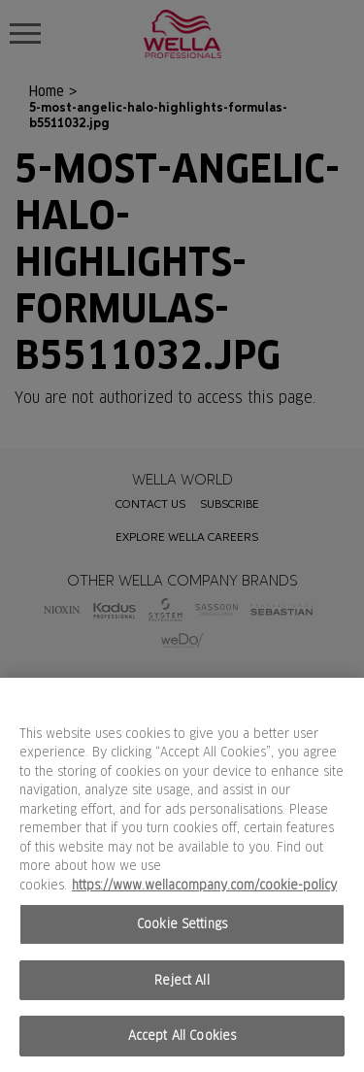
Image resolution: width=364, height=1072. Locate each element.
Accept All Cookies (182, 1035)
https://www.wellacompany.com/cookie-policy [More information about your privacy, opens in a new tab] (204, 885)
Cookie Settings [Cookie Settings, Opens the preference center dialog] (182, 924)
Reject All (181, 980)
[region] (182, 875)
